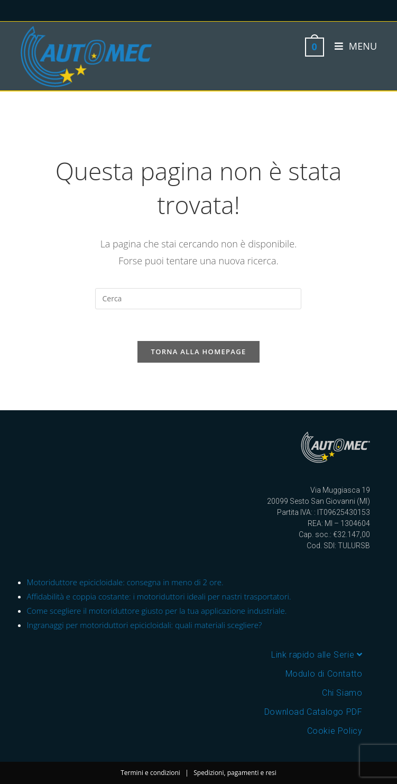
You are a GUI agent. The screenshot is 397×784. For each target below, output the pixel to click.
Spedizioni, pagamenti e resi (234, 772)
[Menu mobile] (352, 46)
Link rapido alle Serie (316, 655)
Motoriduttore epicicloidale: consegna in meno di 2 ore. (125, 582)
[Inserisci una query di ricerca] (198, 298)
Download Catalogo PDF (313, 712)
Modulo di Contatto (324, 674)
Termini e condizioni (150, 772)
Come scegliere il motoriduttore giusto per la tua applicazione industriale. (157, 610)
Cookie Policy (335, 731)
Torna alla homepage (198, 351)
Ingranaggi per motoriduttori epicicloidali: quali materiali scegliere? (144, 625)
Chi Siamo (342, 693)
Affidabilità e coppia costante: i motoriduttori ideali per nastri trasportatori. (159, 596)
